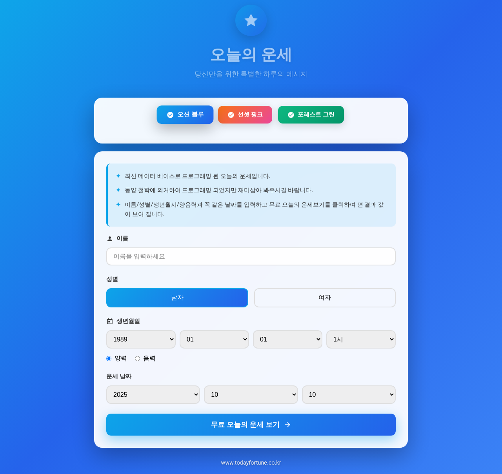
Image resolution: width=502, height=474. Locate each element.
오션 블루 (185, 116)
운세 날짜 (118, 378)
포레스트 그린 (311, 116)
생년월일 (123, 323)
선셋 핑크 (245, 116)
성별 (112, 281)
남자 (177, 299)
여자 (324, 299)
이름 (117, 240)
